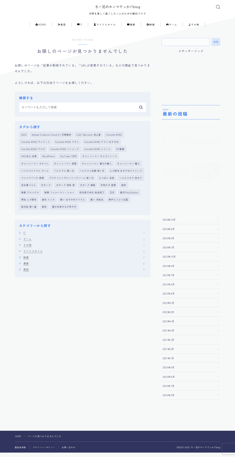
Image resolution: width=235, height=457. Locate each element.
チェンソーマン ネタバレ (35, 169)
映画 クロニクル (30, 200)
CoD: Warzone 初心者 (89, 139)
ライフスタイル (105, 29)
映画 (151, 29)
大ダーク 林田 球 (65, 192)
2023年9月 (169, 270)
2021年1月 (168, 362)
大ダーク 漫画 (87, 192)
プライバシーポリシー (46, 451)
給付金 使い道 (29, 215)
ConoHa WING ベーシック (64, 154)
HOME (40, 29)
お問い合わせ (72, 451)
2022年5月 (168, 316)
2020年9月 (169, 372)
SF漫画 (120, 154)
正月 (112, 200)
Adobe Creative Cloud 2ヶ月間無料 (51, 139)
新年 (123, 192)
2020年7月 (169, 390)
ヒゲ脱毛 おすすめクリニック (126, 177)
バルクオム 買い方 (64, 177)
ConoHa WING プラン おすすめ (101, 146)
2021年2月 (168, 353)
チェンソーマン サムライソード (99, 162)
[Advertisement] (191, 80)
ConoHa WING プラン (67, 146)
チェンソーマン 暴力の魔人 (97, 169)
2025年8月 (169, 233)
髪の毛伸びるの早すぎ (64, 215)
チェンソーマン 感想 (65, 169)
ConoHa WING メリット (97, 154)
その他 (193, 29)
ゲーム (171, 29)
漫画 (131, 29)
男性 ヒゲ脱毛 (29, 207)
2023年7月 (169, 279)
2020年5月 (169, 399)
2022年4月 (169, 325)
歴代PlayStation (129, 200)
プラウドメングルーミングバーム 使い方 (71, 184)
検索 (216, 46)
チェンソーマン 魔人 (128, 169)
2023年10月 (169, 261)
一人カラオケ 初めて (131, 184)
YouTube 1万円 (68, 162)
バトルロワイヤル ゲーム (35, 177)
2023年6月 (169, 289)
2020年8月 (169, 381)
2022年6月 (169, 307)
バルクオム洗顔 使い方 (91, 177)
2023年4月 (169, 298)
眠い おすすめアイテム (72, 207)
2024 (23, 139)
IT (79, 29)
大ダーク (46, 192)
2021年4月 (169, 335)
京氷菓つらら (28, 192)
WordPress (48, 162)
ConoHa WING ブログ (33, 154)
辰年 (44, 215)
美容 (62, 29)
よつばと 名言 (106, 184)
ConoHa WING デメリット (35, 146)
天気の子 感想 (108, 192)
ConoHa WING (114, 139)
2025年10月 (169, 224)
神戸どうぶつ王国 (118, 207)
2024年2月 (169, 242)
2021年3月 (169, 344)
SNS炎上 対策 (29, 162)
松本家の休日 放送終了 (91, 200)
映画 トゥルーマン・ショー (59, 200)
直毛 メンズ (48, 207)
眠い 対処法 (97, 207)
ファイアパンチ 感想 (32, 184)
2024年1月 (169, 252)
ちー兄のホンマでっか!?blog (117, 9)
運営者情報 (21, 451)
